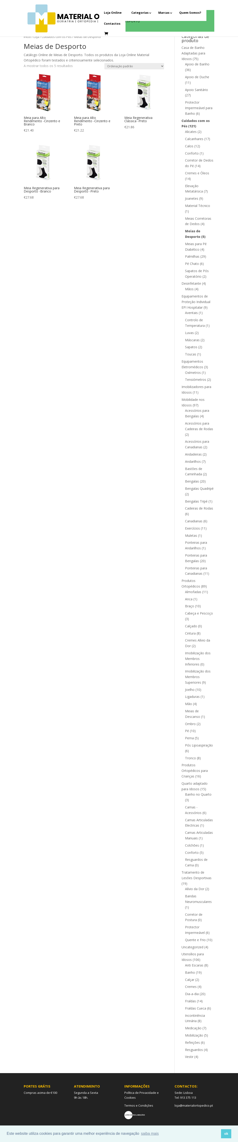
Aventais (191, 313)
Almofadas (193, 592)
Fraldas (190, 1001)
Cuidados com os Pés (57, 37)
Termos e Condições (138, 1105)
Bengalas (192, 481)
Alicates (191, 131)
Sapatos (191, 347)
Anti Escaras (194, 965)
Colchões (192, 845)
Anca (188, 599)
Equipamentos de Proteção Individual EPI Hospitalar (196, 302)
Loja (36, 37)
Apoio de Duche (197, 77)
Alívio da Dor (194, 889)
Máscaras (192, 340)
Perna (189, 738)
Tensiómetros (195, 379)
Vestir (189, 1056)
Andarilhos (193, 461)
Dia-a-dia (192, 994)
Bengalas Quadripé (199, 488)
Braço (189, 606)
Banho (190, 972)
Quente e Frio (195, 940)
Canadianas (193, 521)
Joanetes (191, 198)
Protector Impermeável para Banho (198, 108)
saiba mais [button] (150, 1133)
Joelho (190, 689)
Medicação (193, 1028)
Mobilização (194, 1035)
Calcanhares (194, 139)
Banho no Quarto (198, 794)
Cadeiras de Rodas (199, 508)
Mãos (189, 289)
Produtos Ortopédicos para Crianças (195, 770)
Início (27, 37)
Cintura (190, 633)
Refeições (192, 1042)
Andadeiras (193, 454)
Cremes (191, 986)
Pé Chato (192, 263)
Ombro (190, 724)
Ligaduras (192, 696)
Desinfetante (191, 283)
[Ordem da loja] (134, 66)
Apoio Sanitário (196, 90)
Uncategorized (192, 947)
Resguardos (194, 1049)
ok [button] (226, 1133)
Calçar (189, 979)
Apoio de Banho (197, 64)
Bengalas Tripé (196, 501)
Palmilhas (192, 256)
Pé (187, 731)
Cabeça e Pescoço (199, 613)
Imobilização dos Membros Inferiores (198, 658)
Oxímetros (193, 372)
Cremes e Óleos (197, 173)
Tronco (190, 758)
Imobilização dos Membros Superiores (198, 677)
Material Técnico (197, 205)
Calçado (191, 626)
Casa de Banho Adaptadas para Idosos (193, 53)
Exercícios (192, 528)
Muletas (191, 535)
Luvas (189, 333)
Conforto (192, 153)
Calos (189, 146)
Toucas (190, 354)
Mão (188, 704)
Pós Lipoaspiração (199, 745)
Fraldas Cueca (195, 1008)
